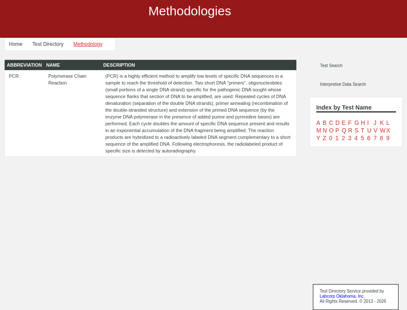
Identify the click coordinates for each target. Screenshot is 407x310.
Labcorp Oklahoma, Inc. (342, 296)
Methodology (88, 44)
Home (15, 44)
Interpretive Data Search (343, 84)
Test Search (331, 65)
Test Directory (47, 44)
